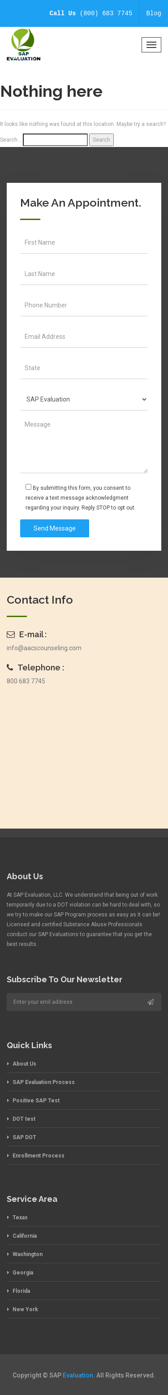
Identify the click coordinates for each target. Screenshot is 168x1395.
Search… (11, 140)
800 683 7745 (26, 681)
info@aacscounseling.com (44, 648)
